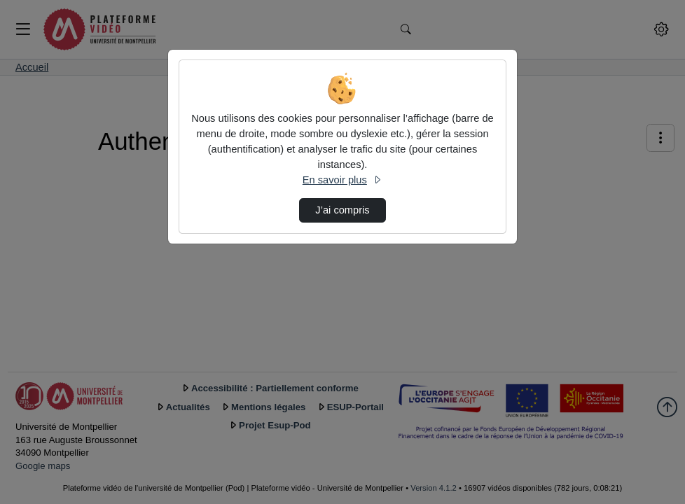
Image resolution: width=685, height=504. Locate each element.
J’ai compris (342, 210)
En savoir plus (342, 180)
